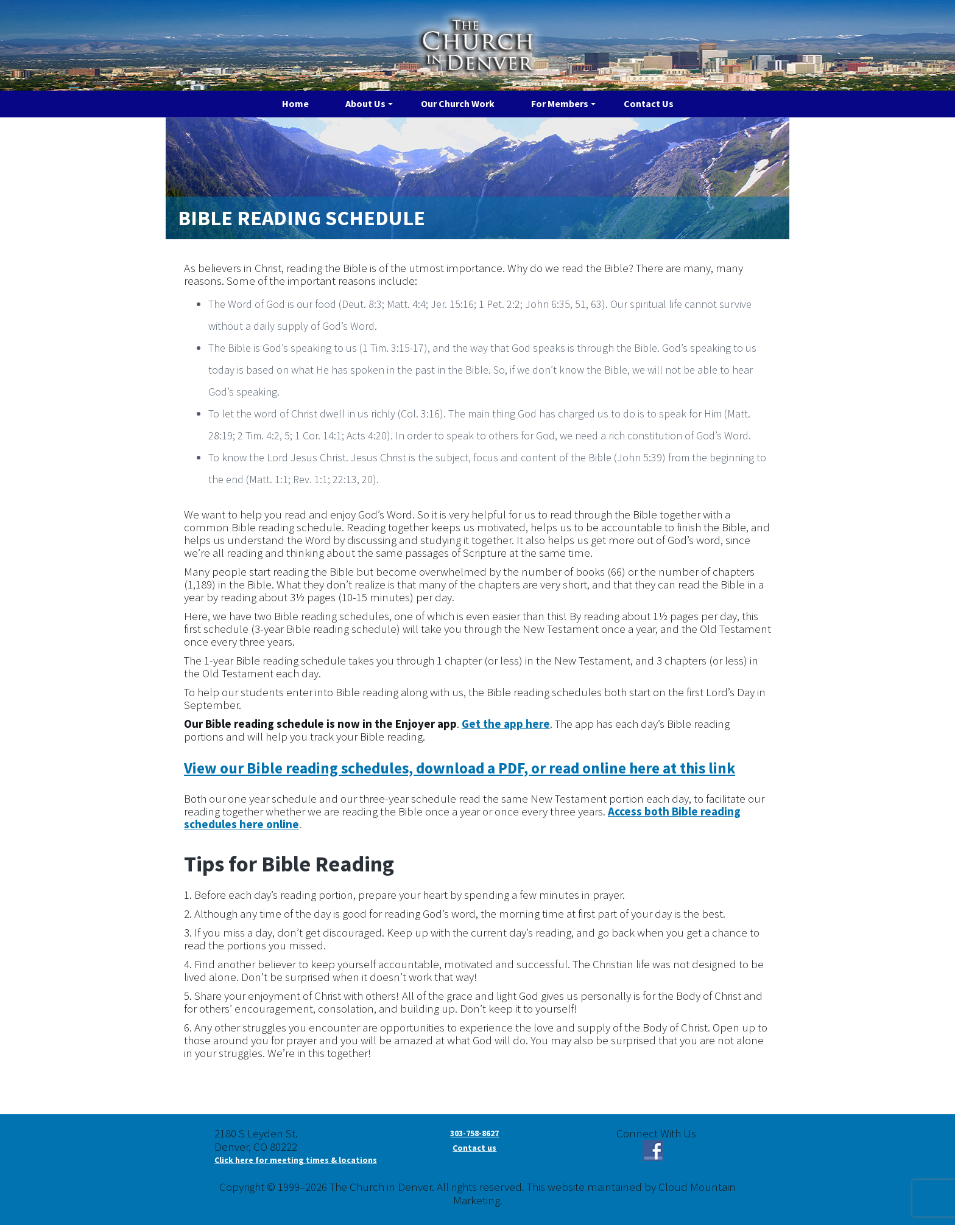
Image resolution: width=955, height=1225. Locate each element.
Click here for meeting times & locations (295, 1159)
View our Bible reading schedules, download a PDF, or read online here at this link (459, 768)
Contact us (474, 1147)
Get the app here (506, 723)
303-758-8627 (474, 1133)
